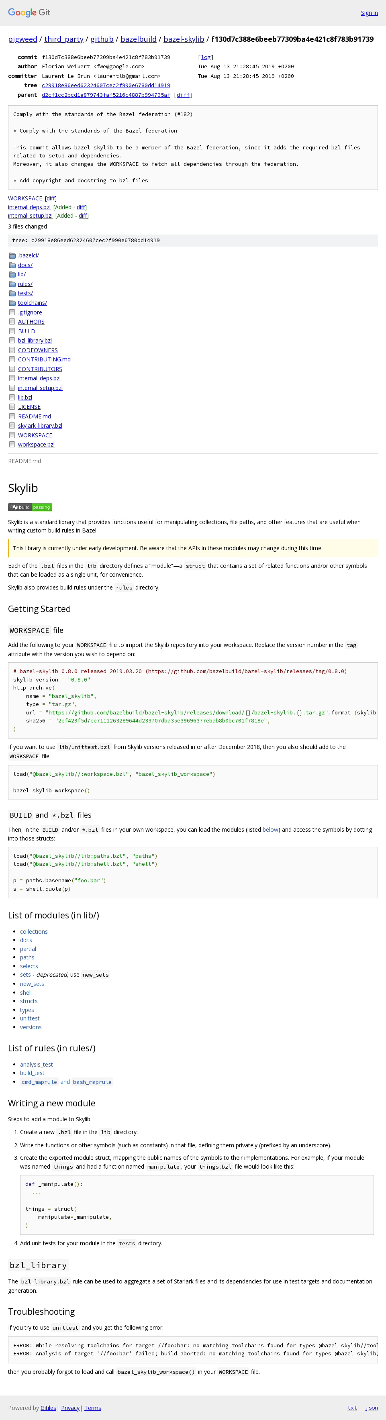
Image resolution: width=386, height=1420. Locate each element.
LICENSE (29, 406)
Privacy (70, 1408)
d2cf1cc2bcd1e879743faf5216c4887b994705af (106, 94)
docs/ (25, 265)
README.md (34, 416)
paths (27, 957)
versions (31, 1027)
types (27, 1010)
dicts (26, 940)
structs (29, 1001)
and (66, 1081)
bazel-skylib (183, 39)
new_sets (32, 983)
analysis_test (36, 1064)
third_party (64, 39)
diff (183, 94)
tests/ (25, 293)
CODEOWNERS (38, 350)
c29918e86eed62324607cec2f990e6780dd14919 (106, 85)
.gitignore (30, 312)
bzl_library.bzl (35, 340)
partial (28, 949)
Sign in (369, 12)
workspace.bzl (36, 444)
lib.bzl (25, 397)
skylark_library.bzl (40, 425)
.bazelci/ (28, 255)
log (205, 57)
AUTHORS (31, 321)
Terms (92, 1408)
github (102, 39)
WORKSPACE (25, 198)
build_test (32, 1073)
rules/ (25, 284)
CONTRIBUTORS (40, 369)
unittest (30, 1018)
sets (25, 974)
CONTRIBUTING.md (44, 359)
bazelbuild (138, 39)
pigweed (22, 39)
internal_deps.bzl (29, 207)
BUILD (26, 331)
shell (26, 992)
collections (34, 931)
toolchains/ (32, 302)
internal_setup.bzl (30, 215)
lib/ (22, 274)
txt (352, 1407)
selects (29, 966)
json (371, 1407)
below (270, 829)
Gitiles (48, 1408)
